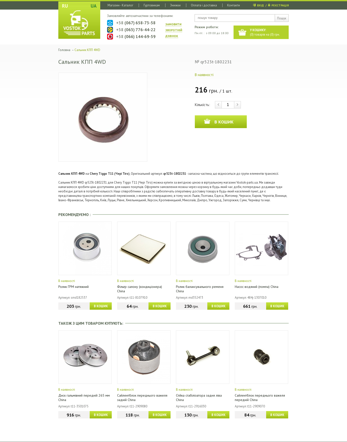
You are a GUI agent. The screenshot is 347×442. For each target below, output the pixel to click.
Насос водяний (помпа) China (256, 286)
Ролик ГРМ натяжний (73, 286)
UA (94, 6)
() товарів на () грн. (265, 32)
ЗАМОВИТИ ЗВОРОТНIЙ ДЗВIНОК (173, 30)
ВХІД (260, 5)
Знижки (175, 5)
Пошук (281, 18)
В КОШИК (101, 306)
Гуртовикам (152, 5)
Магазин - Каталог (120, 5)
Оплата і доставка (204, 5)
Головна (64, 50)
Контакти (233, 5)
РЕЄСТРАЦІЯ (280, 5)
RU (65, 6)
